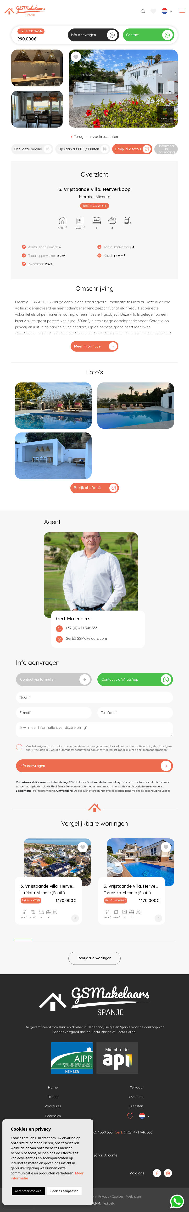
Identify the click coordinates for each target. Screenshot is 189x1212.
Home (53, 1087)
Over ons (136, 1096)
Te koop (136, 1087)
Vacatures (53, 1106)
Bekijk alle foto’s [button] (95, 488)
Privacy (103, 1196)
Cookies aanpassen (64, 1191)
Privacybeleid (40, 750)
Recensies (53, 1116)
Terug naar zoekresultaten (94, 136)
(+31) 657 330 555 (98, 1132)
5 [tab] (94, 938)
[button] (32, 149)
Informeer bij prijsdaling (167, 149)
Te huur (53, 1096)
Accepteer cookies (28, 1191)
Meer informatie (95, 346)
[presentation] (18, 1205)
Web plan (133, 1196)
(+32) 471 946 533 (138, 1132)
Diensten (136, 1106)
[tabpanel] (53, 886)
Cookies (117, 1196)
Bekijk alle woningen (94, 958)
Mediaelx (108, 1203)
